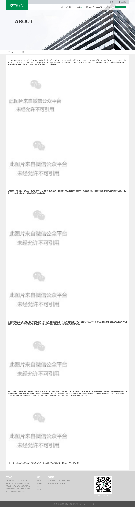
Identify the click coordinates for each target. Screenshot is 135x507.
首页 (62, 7)
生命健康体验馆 (89, 7)
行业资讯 (21, 52)
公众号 (113, 2)
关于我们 (68, 7)
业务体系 (78, 7)
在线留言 (122, 2)
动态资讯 (99, 7)
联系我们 (108, 7)
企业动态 (10, 52)
